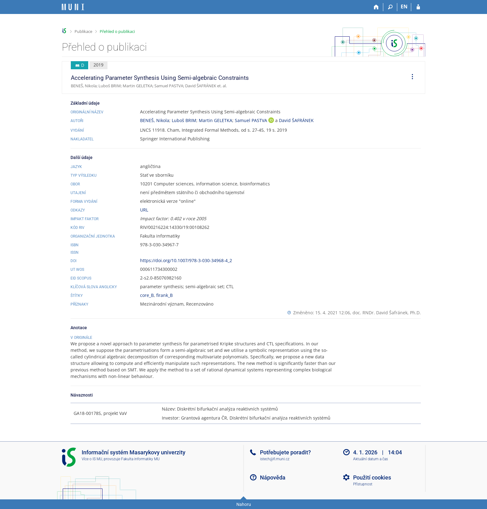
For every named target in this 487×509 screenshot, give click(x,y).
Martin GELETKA (215, 120)
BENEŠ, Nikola (154, 120)
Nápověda (272, 477)
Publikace (83, 31)
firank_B (164, 295)
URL (144, 210)
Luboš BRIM (184, 120)
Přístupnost (362, 484)
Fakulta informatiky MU (140, 459)
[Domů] (376, 7)
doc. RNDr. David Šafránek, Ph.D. (387, 313)
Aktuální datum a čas (370, 459)
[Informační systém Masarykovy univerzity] (73, 7)
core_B (147, 295)
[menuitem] (410, 78)
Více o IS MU (92, 459)
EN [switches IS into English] (404, 6)
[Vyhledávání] (390, 7)
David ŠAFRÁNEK (296, 120)
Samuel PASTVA (251, 120)
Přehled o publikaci (117, 31)
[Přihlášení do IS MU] (418, 7)
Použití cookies (372, 477)
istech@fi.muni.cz (274, 459)
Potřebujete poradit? (285, 452)
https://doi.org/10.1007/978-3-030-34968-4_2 (186, 260)
